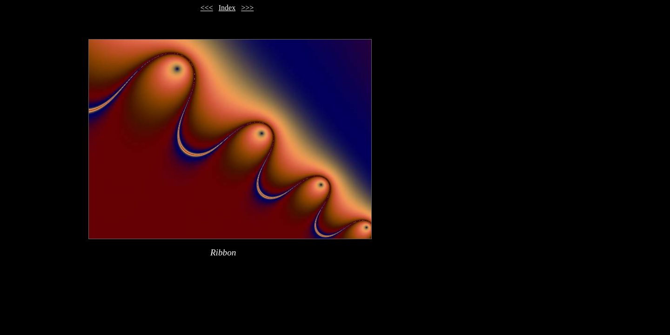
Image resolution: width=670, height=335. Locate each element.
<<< (207, 8)
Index (227, 8)
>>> (247, 8)
